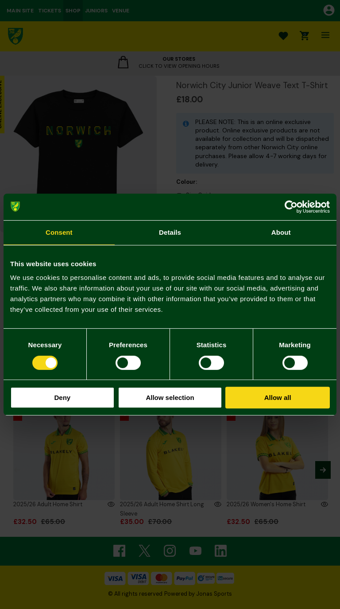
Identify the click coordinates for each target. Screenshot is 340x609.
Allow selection (170, 397)
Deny (62, 397)
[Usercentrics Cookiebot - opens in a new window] (291, 206)
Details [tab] (170, 232)
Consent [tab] (59, 232)
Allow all (277, 397)
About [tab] (281, 232)
